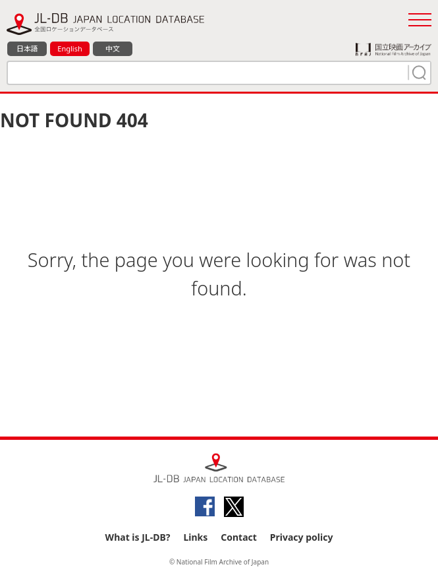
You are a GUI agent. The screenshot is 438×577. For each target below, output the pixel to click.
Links (195, 537)
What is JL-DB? (138, 537)
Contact (239, 537)
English (69, 48)
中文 (112, 48)
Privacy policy (301, 537)
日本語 (27, 48)
